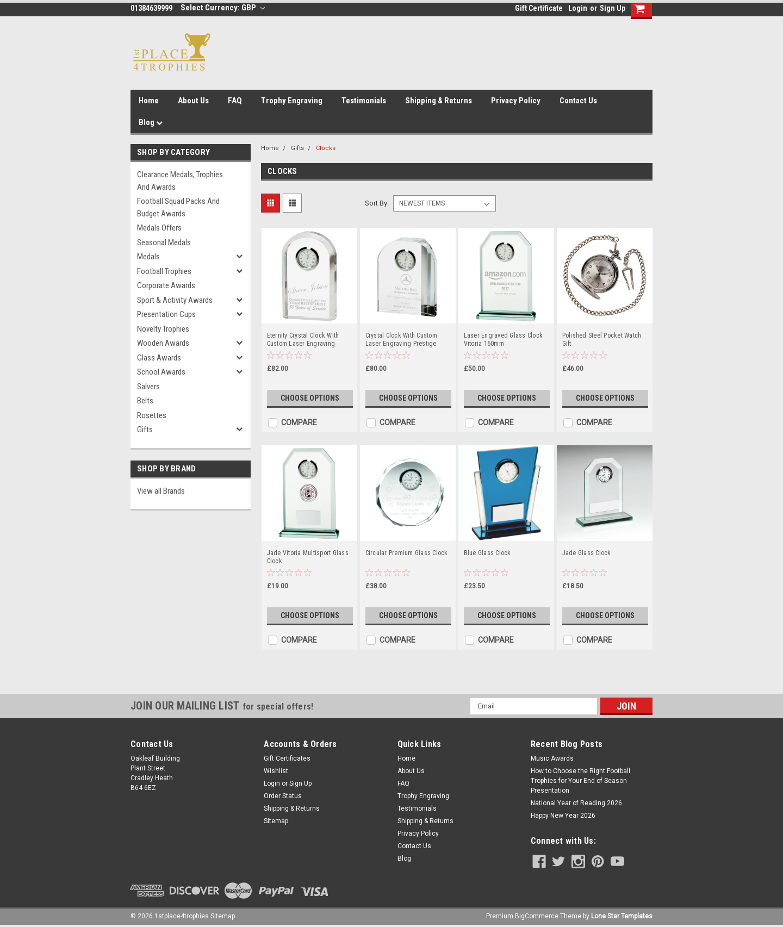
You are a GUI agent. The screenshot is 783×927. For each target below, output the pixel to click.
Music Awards (552, 758)
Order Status (283, 796)
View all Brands (161, 491)
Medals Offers (159, 228)
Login (577, 8)
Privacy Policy (515, 100)
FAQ (235, 100)
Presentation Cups (166, 314)
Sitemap (276, 821)
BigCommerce (536, 916)
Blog (151, 122)
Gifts (145, 429)
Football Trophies (164, 271)
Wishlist (276, 771)
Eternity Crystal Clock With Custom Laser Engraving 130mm (303, 340)
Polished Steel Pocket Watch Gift (602, 339)
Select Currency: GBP (223, 8)
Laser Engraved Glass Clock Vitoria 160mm (503, 339)
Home (149, 100)
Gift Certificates (287, 758)
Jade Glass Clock (586, 553)
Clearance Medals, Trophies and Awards (180, 181)
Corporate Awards (166, 285)
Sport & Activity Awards (175, 300)
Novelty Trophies (163, 329)
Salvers (148, 386)
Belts (145, 401)
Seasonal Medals (164, 242)
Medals (148, 257)
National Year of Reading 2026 (576, 803)
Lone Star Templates (621, 916)
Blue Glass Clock (487, 553)
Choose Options (310, 398)
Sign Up (612, 8)
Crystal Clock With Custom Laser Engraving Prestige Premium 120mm (401, 340)
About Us (193, 100)
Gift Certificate (539, 8)
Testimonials (363, 100)
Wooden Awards (163, 343)
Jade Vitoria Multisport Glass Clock (308, 557)
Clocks (325, 148)
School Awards (161, 372)
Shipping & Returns (438, 100)
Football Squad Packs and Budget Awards (178, 207)
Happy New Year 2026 (563, 815)
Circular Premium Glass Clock (406, 553)
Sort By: (377, 203)
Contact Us (578, 100)
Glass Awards (159, 358)
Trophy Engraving (291, 100)
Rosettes (151, 415)
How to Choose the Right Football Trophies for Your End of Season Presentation (580, 780)
